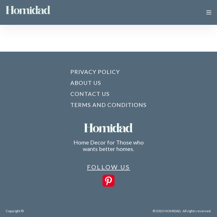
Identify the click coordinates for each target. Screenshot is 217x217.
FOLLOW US (108, 166)
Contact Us (90, 93)
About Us (85, 82)
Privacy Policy (95, 71)
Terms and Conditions (108, 104)
